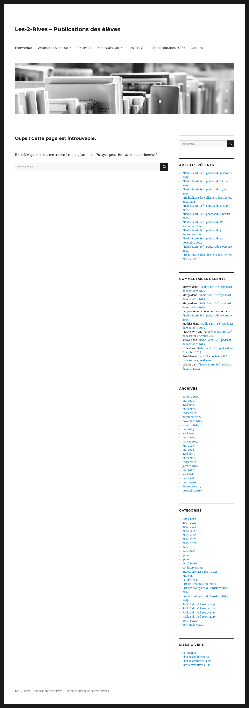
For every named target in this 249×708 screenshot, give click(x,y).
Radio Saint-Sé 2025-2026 (199, 616)
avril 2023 (188, 454)
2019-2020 (189, 522)
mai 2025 (188, 400)
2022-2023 (189, 531)
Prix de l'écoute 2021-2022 (199, 584)
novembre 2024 (192, 421)
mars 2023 (189, 458)
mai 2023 (188, 449)
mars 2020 (189, 482)
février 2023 (189, 462)
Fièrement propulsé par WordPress (87, 691)
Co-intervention (192, 567)
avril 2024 (188, 433)
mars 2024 (189, 437)
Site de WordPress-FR (196, 665)
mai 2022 (188, 470)
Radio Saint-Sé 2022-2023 (198, 604)
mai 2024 (188, 429)
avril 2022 (188, 474)
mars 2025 (189, 409)
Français (187, 575)
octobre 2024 (190, 425)
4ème (185, 555)
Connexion (189, 653)
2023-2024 (189, 535)
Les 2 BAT (136, 48)
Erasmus (84, 48)
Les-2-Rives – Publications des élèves (67, 29)
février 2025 (189, 413)
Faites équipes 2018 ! (169, 48)
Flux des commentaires (196, 661)
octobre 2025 (190, 396)
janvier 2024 (190, 441)
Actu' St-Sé (189, 563)
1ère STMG (189, 518)
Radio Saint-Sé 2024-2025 (199, 612)
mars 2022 (189, 478)
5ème (185, 559)
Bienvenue (23, 48)
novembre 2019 (192, 490)
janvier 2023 (190, 466)
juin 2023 (188, 445)
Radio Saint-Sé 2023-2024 (198, 608)
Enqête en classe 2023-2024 (199, 571)
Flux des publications (195, 657)
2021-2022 (189, 526)
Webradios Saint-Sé (53, 48)
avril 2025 (188, 405)
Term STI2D (190, 620)
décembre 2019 (191, 486)
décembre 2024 (192, 417)
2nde (185, 547)
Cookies (196, 48)
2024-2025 (189, 539)
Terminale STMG (193, 625)
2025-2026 (189, 543)
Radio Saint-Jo (107, 48)
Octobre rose (190, 580)
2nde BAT (188, 551)
